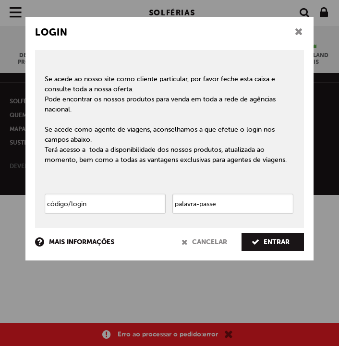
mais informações (74, 242)
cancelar (204, 242)
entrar (271, 242)
